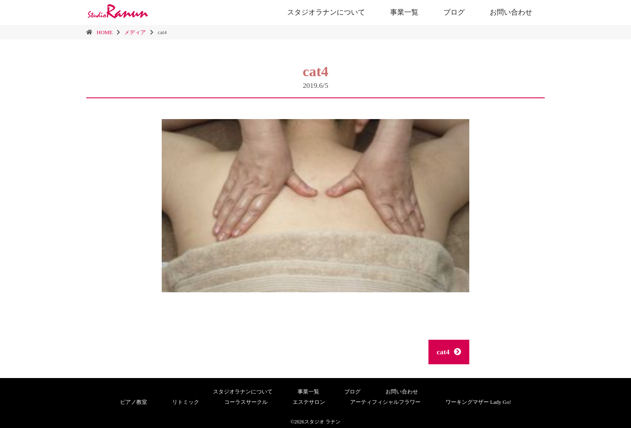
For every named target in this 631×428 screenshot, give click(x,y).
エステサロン (309, 402)
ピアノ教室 (133, 402)
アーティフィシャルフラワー (385, 402)
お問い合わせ (511, 12)
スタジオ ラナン (322, 422)
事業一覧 (404, 12)
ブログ (454, 12)
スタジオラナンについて (326, 12)
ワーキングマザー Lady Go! (478, 402)
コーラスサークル (246, 402)
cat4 (449, 352)
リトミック (185, 402)
